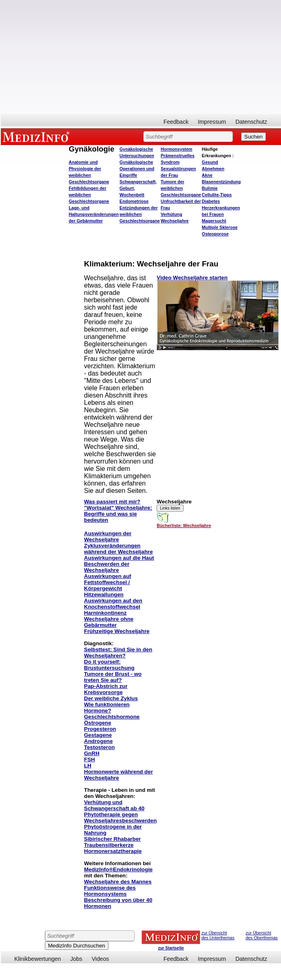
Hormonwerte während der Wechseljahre (118, 775)
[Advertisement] (141, 57)
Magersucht (214, 220)
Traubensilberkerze (109, 845)
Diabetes (211, 201)
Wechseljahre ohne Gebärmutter (108, 622)
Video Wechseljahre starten (192, 278)
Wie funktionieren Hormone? (107, 707)
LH (87, 766)
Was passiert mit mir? (112, 502)
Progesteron (100, 729)
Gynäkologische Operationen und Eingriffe (136, 169)
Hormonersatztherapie (113, 851)
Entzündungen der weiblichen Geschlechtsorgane (139, 214)
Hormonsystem (176, 149)
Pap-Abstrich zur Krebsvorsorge (106, 689)
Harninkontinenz (105, 613)
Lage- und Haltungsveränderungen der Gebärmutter (94, 214)
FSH (89, 759)
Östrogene (97, 723)
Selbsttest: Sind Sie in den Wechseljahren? (118, 652)
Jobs (76, 959)
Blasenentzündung (221, 181)
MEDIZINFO (37, 136)
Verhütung (171, 214)
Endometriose (133, 201)
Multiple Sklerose (220, 227)
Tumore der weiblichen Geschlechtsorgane (181, 188)
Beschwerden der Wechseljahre (106, 567)
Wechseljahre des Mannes (118, 882)
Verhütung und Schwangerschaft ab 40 (114, 805)
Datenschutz (251, 122)
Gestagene (98, 735)
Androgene (98, 741)
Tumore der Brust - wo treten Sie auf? (113, 677)
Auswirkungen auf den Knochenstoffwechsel (113, 604)
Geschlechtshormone (111, 717)
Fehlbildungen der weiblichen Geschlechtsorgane (89, 195)
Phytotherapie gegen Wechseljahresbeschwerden (120, 817)
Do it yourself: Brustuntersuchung (109, 665)
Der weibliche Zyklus (111, 698)
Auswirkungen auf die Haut (119, 558)
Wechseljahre (175, 220)
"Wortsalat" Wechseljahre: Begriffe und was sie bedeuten (118, 514)
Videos (100, 959)
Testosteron (99, 747)
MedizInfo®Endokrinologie (118, 869)
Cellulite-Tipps (217, 194)
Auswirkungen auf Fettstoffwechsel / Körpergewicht (107, 582)
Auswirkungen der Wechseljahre (107, 536)
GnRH (92, 753)
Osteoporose (215, 233)
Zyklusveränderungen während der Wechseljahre (118, 549)
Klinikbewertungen (37, 959)
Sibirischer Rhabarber (112, 839)
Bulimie (210, 188)
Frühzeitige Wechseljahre (116, 631)
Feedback (176, 122)
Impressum (212, 122)
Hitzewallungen (104, 594)
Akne (207, 175)
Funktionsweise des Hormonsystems (110, 891)
